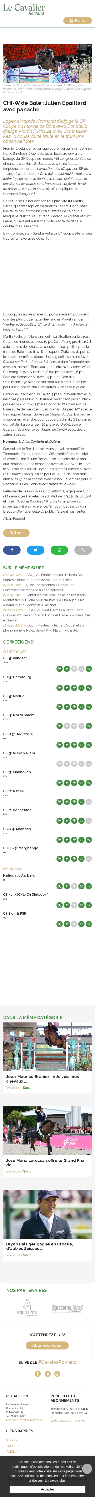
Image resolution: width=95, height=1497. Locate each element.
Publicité (12, 1452)
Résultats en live (81, 669)
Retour (16, 532)
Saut (27, 1088)
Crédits (11, 1440)
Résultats (74, 669)
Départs (67, 669)
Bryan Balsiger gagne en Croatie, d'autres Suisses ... (39, 1246)
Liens (10, 1446)
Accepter (47, 1489)
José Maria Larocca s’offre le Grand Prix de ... (45, 1162)
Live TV (89, 669)
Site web (59, 669)
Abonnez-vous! (47, 1345)
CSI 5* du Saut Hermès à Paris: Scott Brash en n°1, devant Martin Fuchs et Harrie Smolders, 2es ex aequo (46, 615)
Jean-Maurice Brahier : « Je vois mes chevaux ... (42, 1078)
